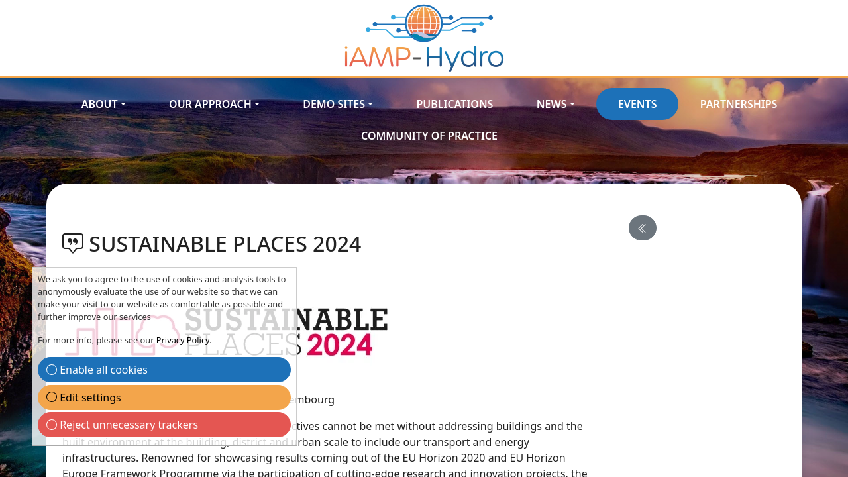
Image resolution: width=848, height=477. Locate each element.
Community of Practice (429, 136)
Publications (454, 104)
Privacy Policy (182, 340)
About (99, 104)
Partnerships (739, 104)
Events (637, 104)
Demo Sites (334, 104)
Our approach (210, 104)
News (552, 104)
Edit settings (83, 397)
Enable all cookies (97, 369)
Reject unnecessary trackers (122, 424)
